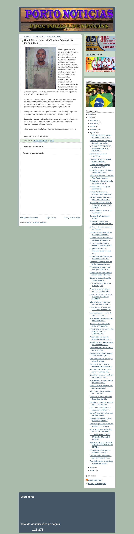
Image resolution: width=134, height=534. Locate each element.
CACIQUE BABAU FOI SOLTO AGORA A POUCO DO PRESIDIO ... (101, 296)
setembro (94, 129)
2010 (90, 117)
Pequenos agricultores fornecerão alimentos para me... (100, 251)
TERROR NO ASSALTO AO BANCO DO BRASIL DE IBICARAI (100, 437)
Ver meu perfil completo (97, 484)
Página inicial (51, 218)
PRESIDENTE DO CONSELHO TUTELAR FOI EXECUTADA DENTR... (101, 445)
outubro (93, 126)
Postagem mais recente (29, 218)
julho (92, 467)
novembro (94, 123)
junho (92, 470)
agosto (93, 133)
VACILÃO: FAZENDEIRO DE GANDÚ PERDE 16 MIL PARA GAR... (100, 148)
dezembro (94, 120)
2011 (90, 114)
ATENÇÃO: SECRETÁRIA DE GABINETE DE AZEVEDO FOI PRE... (101, 205)
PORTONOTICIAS (95, 480)
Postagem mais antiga (72, 218)
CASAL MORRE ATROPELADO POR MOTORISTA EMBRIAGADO (101, 331)
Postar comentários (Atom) (36, 222)
